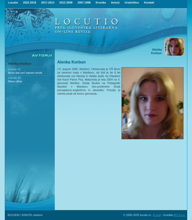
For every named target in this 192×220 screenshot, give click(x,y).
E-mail (157, 214)
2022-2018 (29, 2)
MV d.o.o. (180, 214)
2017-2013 (47, 2)
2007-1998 (84, 2)
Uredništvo (131, 2)
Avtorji (115, 2)
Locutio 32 (14, 77)
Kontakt (149, 2)
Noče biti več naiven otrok (25, 72)
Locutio (13, 2)
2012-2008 (65, 2)
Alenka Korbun (19, 63)
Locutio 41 (14, 69)
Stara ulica (15, 81)
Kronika (101, 2)
